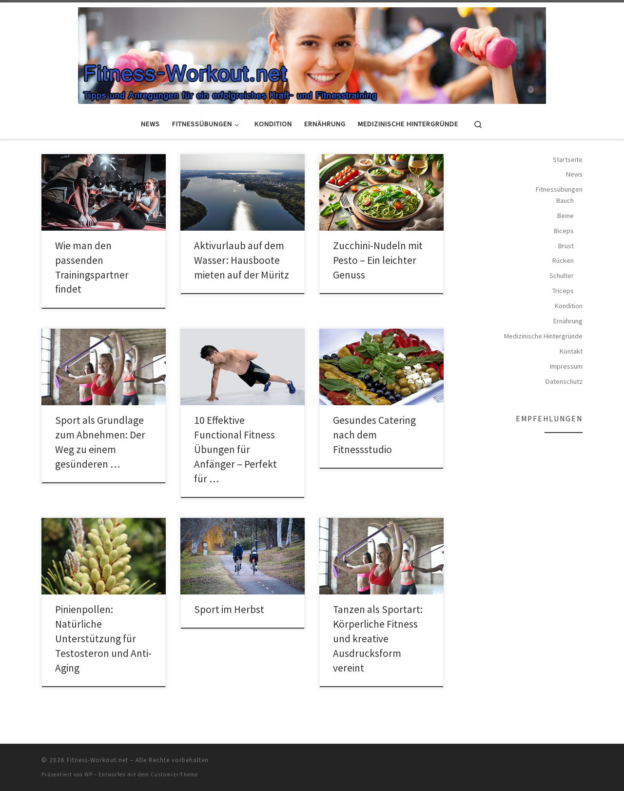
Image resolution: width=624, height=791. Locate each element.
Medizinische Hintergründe (543, 336)
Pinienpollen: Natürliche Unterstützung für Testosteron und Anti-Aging (103, 638)
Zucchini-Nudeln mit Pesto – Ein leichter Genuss (378, 260)
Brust (566, 245)
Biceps (564, 230)
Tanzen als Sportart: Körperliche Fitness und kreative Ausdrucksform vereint (378, 638)
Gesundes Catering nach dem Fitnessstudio (374, 435)
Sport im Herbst (229, 609)
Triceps (563, 290)
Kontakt (571, 351)
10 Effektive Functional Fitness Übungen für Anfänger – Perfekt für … (235, 449)
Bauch (565, 200)
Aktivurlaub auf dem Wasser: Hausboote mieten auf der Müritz (241, 260)
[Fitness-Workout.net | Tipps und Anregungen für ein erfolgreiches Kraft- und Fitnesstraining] (312, 54)
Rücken (563, 260)
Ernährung (568, 320)
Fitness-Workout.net (97, 760)
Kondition (569, 305)
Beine (565, 215)
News (574, 174)
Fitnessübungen (559, 189)
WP (88, 774)
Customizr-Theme (174, 774)
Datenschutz (564, 381)
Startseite (568, 159)
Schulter (561, 275)
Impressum (566, 366)
